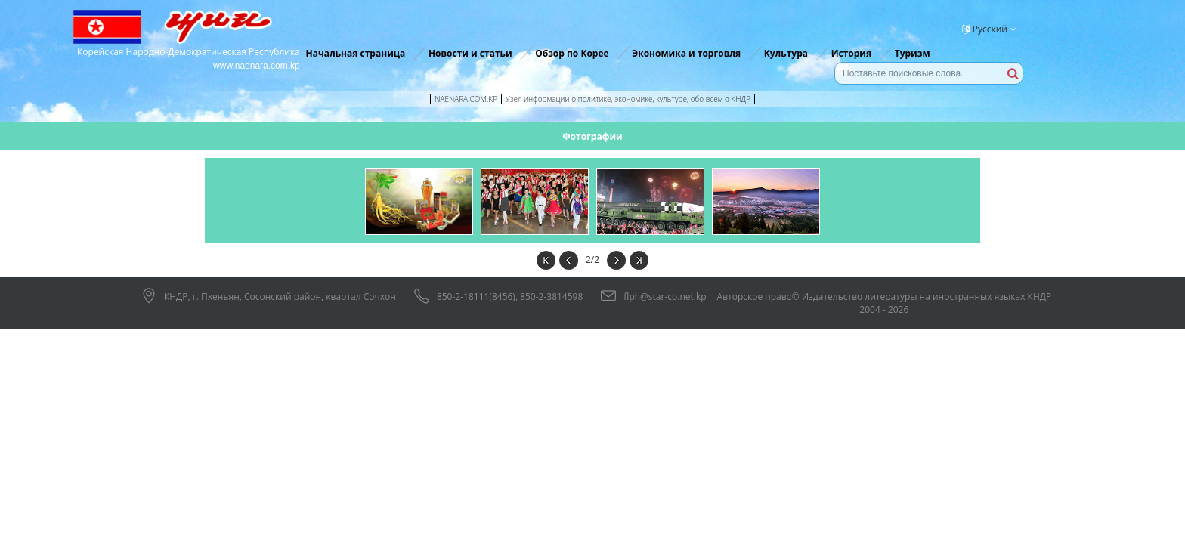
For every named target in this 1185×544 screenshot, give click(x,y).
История (851, 53)
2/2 (592, 259)
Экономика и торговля (686, 53)
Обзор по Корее (571, 53)
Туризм (912, 53)
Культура (786, 53)
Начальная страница (355, 53)
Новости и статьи (470, 53)
